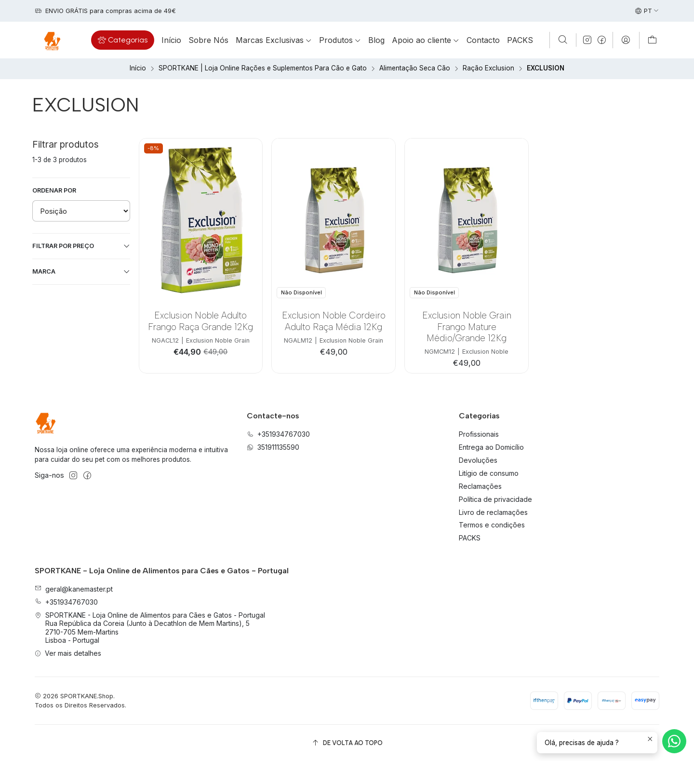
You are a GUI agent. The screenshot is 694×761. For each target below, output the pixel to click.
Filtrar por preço (81, 246)
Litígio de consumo (489, 473)
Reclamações (480, 486)
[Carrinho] (652, 40)
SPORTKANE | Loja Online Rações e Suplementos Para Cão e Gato (263, 68)
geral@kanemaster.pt (74, 589)
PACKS (469, 538)
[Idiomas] (647, 11)
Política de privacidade (495, 499)
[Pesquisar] (563, 40)
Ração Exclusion (488, 68)
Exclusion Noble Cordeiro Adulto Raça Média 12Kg (334, 321)
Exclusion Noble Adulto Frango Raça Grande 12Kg (200, 321)
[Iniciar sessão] (626, 40)
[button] (122, 40)
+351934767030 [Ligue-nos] (278, 434)
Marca (81, 272)
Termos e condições (492, 525)
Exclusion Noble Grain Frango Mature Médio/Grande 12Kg (466, 327)
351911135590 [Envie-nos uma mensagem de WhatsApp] (273, 447)
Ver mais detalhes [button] (68, 653)
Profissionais (479, 434)
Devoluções (478, 460)
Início (138, 68)
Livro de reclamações (493, 512)
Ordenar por (54, 190)
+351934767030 (66, 602)
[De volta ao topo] (347, 742)
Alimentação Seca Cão (414, 68)
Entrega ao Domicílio (491, 447)
